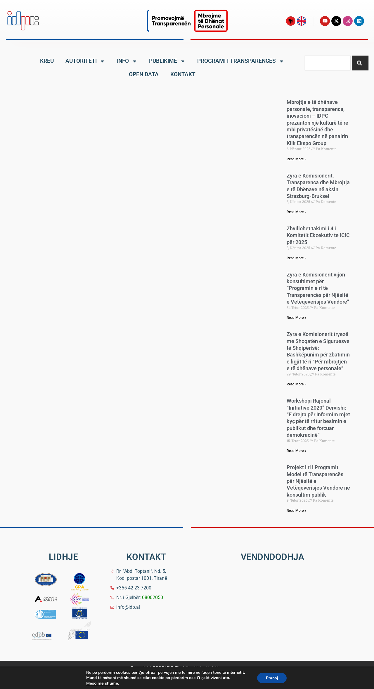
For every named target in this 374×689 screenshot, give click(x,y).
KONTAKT (182, 74)
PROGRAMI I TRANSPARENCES (240, 61)
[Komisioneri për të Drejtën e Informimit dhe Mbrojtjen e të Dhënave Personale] (271, 611)
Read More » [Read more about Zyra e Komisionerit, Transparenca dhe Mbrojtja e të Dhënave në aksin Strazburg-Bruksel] (296, 212)
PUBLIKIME (167, 61)
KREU (47, 61)
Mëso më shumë (102, 683)
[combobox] (327, 62)
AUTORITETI (85, 61)
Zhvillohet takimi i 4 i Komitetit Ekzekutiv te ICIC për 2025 (318, 235)
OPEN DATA (144, 74)
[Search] (360, 62)
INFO (127, 61)
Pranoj (272, 678)
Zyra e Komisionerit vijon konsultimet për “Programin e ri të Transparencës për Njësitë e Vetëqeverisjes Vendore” (318, 288)
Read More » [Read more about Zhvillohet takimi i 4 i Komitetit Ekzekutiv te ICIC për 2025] (296, 258)
